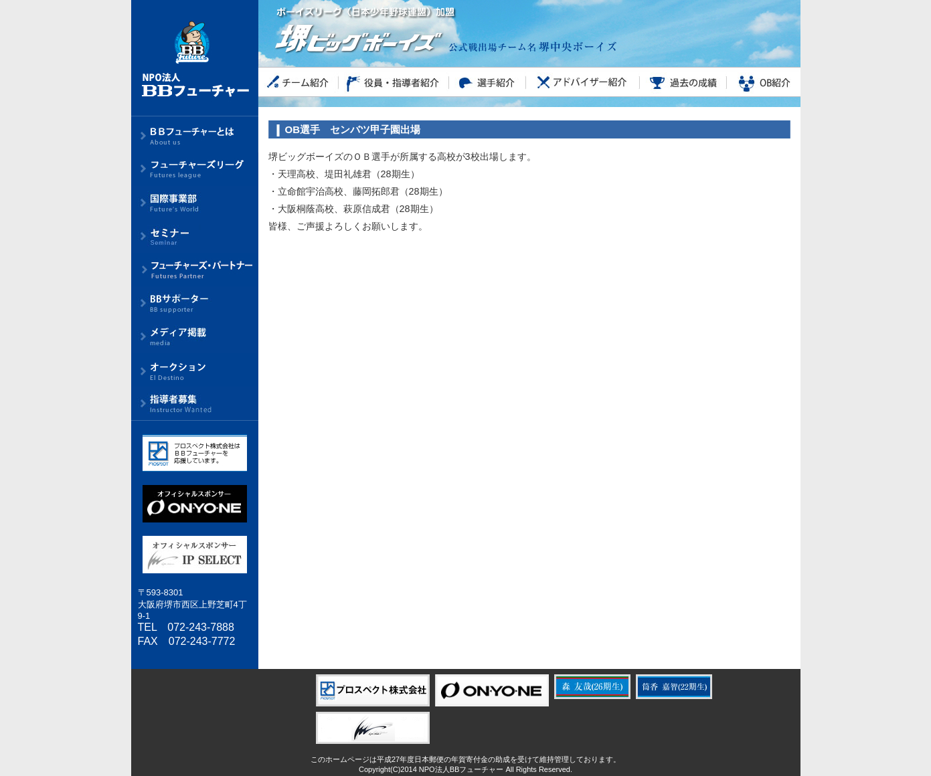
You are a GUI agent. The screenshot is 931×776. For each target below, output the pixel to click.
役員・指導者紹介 (394, 82)
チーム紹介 (298, 82)
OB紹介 (763, 82)
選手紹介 (487, 82)
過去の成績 (683, 82)
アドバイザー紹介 (583, 82)
